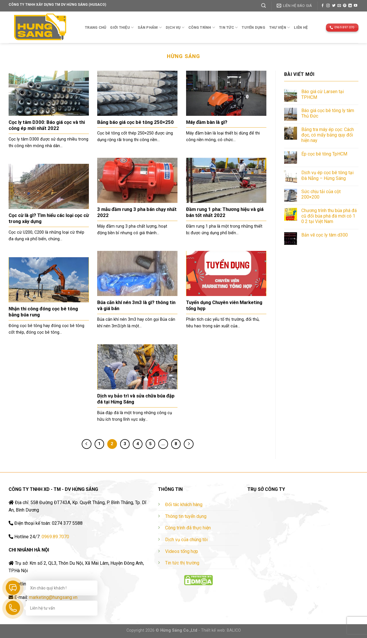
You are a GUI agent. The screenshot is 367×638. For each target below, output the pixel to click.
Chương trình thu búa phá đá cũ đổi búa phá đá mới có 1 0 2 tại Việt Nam (329, 216)
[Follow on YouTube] (355, 6)
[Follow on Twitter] (333, 6)
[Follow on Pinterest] (344, 6)
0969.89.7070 (55, 536)
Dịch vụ (175, 27)
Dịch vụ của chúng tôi (186, 539)
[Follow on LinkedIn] (350, 6)
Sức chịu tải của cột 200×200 (321, 194)
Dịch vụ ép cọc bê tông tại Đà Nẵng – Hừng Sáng (327, 175)
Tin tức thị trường (182, 563)
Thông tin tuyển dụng (185, 516)
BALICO (234, 630)
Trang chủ (95, 27)
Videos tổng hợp (181, 551)
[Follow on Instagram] (328, 6)
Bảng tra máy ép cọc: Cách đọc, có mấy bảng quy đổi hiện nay (327, 135)
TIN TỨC (228, 27)
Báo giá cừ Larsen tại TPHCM (322, 94)
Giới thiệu (122, 27)
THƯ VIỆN (279, 27)
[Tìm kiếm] (263, 5)
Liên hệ (301, 27)
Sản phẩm (150, 27)
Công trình (201, 27)
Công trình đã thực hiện (188, 528)
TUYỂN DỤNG (253, 27)
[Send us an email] (339, 6)
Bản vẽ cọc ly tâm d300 (324, 235)
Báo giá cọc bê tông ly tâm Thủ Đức (327, 113)
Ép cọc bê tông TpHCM (324, 154)
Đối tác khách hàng (183, 504)
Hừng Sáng (183, 56)
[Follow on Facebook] (322, 6)
